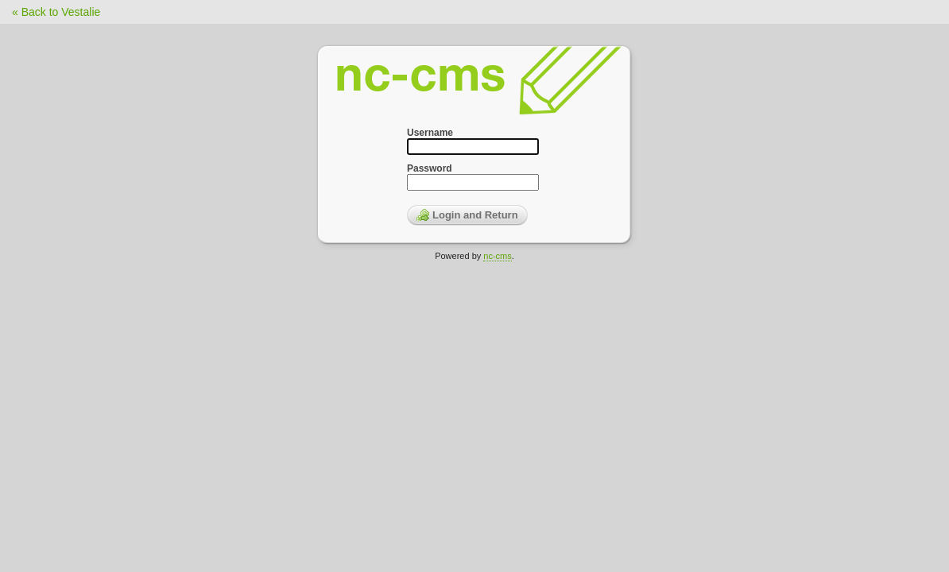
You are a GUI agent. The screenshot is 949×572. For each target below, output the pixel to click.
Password (429, 168)
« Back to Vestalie (56, 12)
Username (430, 132)
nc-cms (497, 256)
